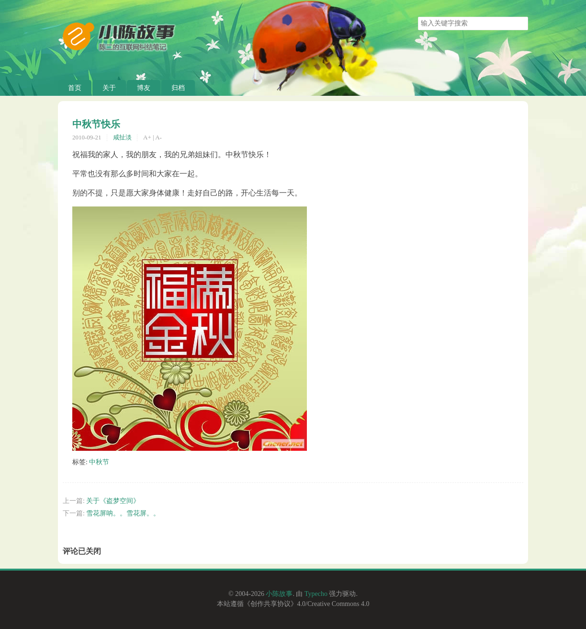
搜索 (520, 23)
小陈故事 (279, 593)
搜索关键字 (417, 16)
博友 (143, 87)
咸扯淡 (122, 137)
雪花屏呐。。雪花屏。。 (123, 513)
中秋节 (99, 462)
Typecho (315, 593)
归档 (178, 87)
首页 (74, 87)
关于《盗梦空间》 (113, 500)
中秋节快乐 (96, 124)
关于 (109, 87)
